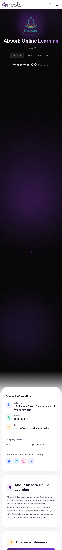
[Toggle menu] (57, 4)
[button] (31, 64)
